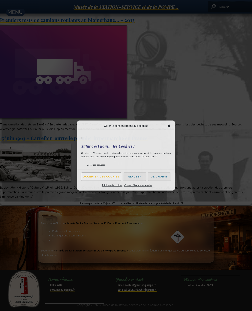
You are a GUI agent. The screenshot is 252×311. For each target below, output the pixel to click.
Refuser (134, 176)
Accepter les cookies (101, 176)
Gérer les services (96, 164)
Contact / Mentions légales (138, 185)
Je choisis (159, 176)
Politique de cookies (112, 185)
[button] (169, 126)
